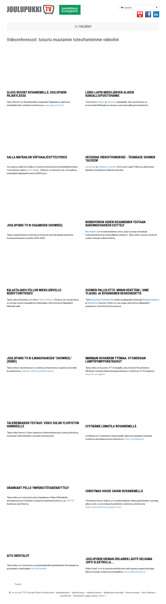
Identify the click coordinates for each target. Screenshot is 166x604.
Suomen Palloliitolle (103, 299)
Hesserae (90, 166)
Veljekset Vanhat (107, 166)
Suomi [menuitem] (128, 7)
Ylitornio (111, 101)
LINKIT (102, 595)
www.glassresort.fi (54, 105)
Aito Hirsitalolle (38, 568)
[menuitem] (139, 7)
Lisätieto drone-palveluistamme (38, 370)
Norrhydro (91, 231)
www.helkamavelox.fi (134, 571)
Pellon (101, 101)
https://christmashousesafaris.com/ (103, 507)
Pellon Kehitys (46, 299)
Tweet (17, 584)
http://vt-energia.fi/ (95, 374)
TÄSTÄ (70, 500)
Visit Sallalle (33, 170)
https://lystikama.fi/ (134, 439)
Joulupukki (16, 592)
